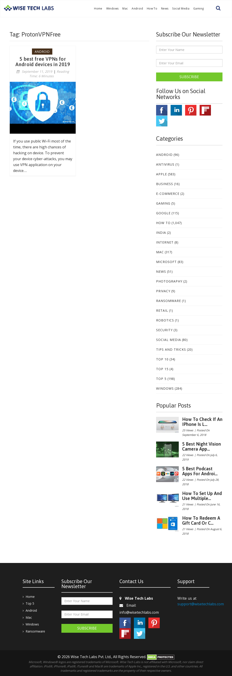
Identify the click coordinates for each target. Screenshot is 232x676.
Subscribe (189, 76)
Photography (169, 281)
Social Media (180, 8)
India (161, 232)
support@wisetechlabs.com (200, 603)
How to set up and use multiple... (202, 496)
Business (164, 184)
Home (98, 8)
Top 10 (162, 359)
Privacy (163, 291)
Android (137, 8)
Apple (161, 174)
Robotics (165, 320)
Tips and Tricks (171, 349)
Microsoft (166, 262)
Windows (112, 8)
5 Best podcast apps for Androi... (200, 471)
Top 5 (161, 379)
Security (164, 330)
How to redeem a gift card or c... (201, 520)
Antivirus (165, 164)
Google (163, 213)
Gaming (198, 8)
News (165, 8)
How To (152, 8)
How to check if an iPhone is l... (202, 422)
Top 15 (162, 369)
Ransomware (168, 301)
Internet (165, 242)
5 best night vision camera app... (201, 446)
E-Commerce (167, 193)
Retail (162, 310)
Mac (125, 8)
